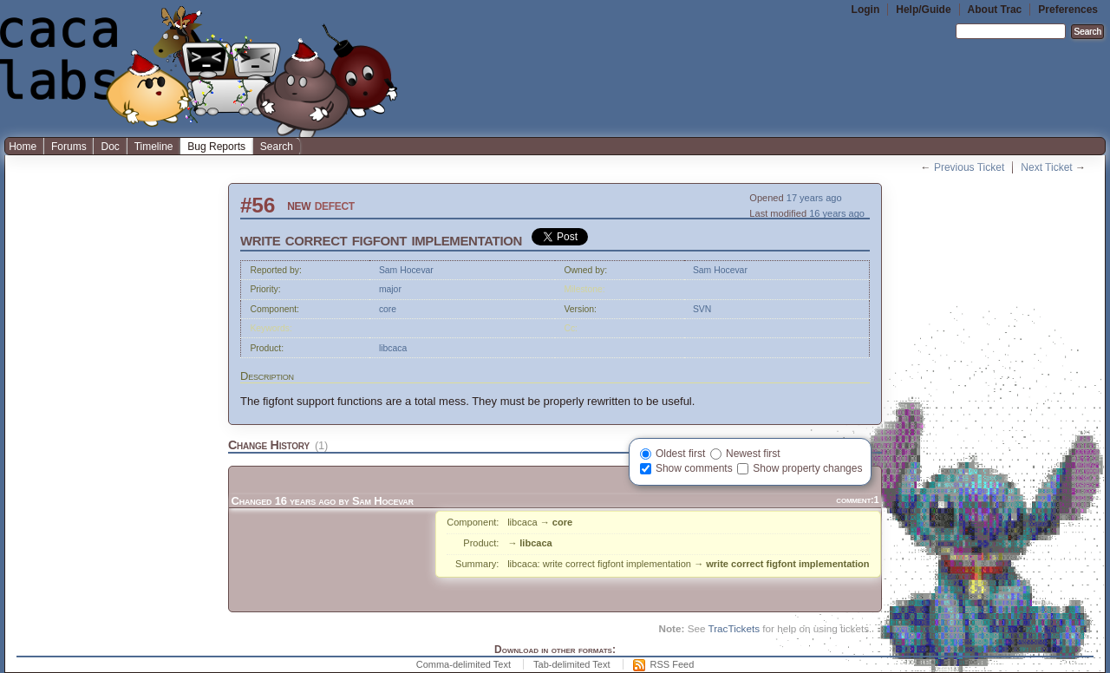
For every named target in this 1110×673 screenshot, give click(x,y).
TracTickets (734, 628)
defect (335, 205)
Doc (110, 146)
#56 (257, 205)
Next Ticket (1046, 167)
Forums (69, 146)
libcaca (393, 348)
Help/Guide (923, 9)
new (298, 205)
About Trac (995, 9)
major (390, 289)
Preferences (1068, 9)
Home (22, 146)
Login (866, 9)
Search (276, 146)
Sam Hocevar (406, 270)
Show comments (694, 468)
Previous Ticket (969, 167)
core (387, 309)
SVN (702, 309)
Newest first (753, 454)
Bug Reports (216, 146)
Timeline (153, 146)
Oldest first (680, 454)
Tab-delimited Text (571, 664)
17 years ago (814, 198)
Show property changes (807, 468)
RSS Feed (672, 664)
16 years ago (837, 213)
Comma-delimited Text (463, 664)
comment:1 (857, 499)
